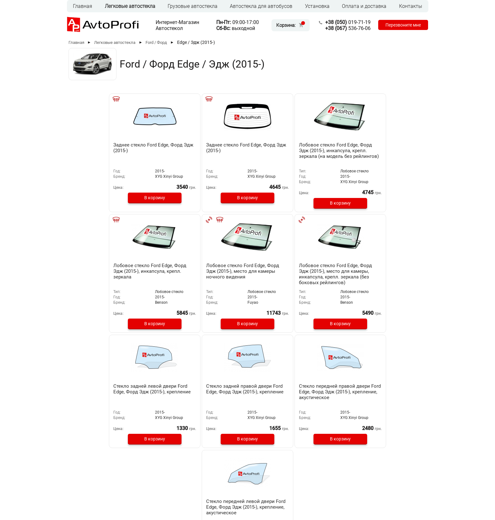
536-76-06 (343, 28)
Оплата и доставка (364, 6)
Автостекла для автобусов (261, 6)
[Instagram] (407, 494)
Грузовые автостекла (193, 6)
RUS (80, 493)
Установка (317, 6)
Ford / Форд (156, 42)
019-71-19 (343, 22)
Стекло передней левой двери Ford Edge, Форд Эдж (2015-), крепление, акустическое (384, 273)
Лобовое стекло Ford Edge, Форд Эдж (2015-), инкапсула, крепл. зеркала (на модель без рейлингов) (247, 156)
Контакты (410, 6)
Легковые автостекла (130, 6)
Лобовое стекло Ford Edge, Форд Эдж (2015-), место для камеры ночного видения (387, 153)
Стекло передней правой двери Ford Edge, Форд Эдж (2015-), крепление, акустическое (316, 273)
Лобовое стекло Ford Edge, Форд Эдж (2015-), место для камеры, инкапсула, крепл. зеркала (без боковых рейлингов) (108, 276)
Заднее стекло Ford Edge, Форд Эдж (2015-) (106, 147)
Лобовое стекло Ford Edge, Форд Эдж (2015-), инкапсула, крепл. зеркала (317, 150)
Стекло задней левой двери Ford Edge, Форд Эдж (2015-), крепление (174, 270)
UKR (93, 493)
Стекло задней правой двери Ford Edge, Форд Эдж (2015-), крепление (243, 270)
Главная (82, 6)
